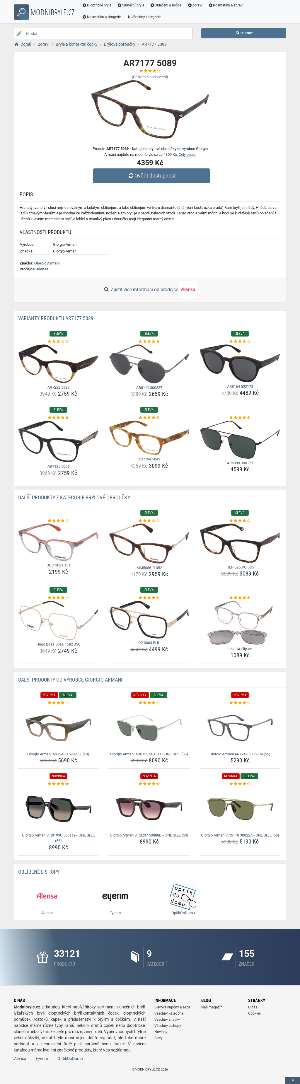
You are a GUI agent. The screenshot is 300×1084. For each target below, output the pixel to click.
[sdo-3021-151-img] (58, 542)
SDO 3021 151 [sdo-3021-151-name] (58, 565)
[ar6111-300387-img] (149, 363)
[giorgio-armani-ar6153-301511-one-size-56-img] (149, 728)
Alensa (42, 269)
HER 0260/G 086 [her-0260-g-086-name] (240, 567)
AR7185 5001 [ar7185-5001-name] (58, 466)
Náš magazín (212, 1007)
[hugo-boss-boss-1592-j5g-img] (58, 620)
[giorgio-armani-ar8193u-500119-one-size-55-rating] (58, 784)
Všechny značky (167, 1020)
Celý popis (187, 154)
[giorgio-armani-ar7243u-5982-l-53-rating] (58, 703)
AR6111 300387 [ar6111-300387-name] (149, 387)
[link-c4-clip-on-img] (240, 623)
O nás (252, 1007)
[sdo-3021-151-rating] (58, 521)
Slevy (158, 1038)
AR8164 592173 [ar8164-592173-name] (240, 386)
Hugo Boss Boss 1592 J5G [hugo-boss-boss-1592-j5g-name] (58, 644)
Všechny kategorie (144, 17)
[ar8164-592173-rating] (240, 341)
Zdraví (194, 5)
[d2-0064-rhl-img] (149, 620)
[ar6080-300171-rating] (240, 418)
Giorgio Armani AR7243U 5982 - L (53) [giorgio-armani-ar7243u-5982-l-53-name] (58, 754)
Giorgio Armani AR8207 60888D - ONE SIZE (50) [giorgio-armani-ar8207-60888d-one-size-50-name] (149, 835)
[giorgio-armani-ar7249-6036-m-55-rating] (240, 703)
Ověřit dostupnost (151, 176)
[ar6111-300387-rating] (149, 341)
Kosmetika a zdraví (225, 5)
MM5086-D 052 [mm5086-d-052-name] (149, 568)
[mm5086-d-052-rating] (149, 521)
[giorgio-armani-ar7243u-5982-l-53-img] (58, 728)
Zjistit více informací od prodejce (150, 290)
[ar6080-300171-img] (240, 440)
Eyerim (42, 1058)
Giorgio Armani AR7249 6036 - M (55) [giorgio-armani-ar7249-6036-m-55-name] (239, 754)
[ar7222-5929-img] (58, 363)
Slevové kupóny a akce (172, 1007)
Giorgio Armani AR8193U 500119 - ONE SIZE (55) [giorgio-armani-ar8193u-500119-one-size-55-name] (58, 838)
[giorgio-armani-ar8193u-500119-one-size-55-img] (58, 809)
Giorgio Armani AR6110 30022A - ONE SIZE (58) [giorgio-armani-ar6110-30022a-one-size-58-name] (240, 835)
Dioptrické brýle (96, 5)
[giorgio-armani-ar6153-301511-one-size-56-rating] (149, 703)
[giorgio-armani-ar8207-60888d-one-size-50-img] (149, 809)
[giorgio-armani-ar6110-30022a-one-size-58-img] (240, 809)
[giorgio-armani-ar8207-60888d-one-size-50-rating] (149, 784)
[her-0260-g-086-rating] (240, 521)
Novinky (160, 1032)
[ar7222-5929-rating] (58, 341)
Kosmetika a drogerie (101, 17)
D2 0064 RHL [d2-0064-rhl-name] (149, 643)
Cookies (254, 1013)
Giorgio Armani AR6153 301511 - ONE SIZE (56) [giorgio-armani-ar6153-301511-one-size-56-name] (149, 754)
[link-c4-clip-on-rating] (240, 598)
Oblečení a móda (166, 5)
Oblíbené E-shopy (38, 872)
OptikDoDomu (70, 1058)
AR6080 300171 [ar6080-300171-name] (240, 463)
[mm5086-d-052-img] (149, 543)
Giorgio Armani (46, 263)
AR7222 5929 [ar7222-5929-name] (58, 387)
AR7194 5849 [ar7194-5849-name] (149, 459)
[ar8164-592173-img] (240, 363)
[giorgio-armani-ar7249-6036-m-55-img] (240, 728)
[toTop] (292, 1080)
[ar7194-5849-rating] (149, 418)
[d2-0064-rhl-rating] (149, 598)
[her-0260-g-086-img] (240, 543)
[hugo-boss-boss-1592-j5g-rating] (58, 598)
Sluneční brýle (130, 5)
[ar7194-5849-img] (149, 438)
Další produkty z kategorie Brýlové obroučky (74, 497)
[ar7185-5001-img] (58, 441)
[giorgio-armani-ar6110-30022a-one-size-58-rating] (240, 784)
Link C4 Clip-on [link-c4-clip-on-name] (240, 649)
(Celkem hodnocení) (150, 77)
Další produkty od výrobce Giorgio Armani (70, 680)
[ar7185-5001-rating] (58, 418)
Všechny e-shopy (167, 1026)
